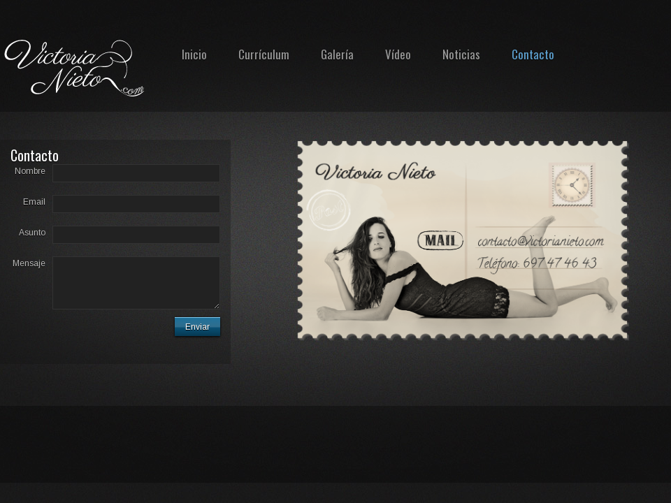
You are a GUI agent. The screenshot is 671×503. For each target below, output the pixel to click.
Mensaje (29, 263)
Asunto (32, 233)
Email (34, 202)
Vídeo (398, 54)
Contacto (533, 54)
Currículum (263, 54)
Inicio (194, 54)
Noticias (461, 54)
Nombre (30, 171)
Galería (337, 54)
